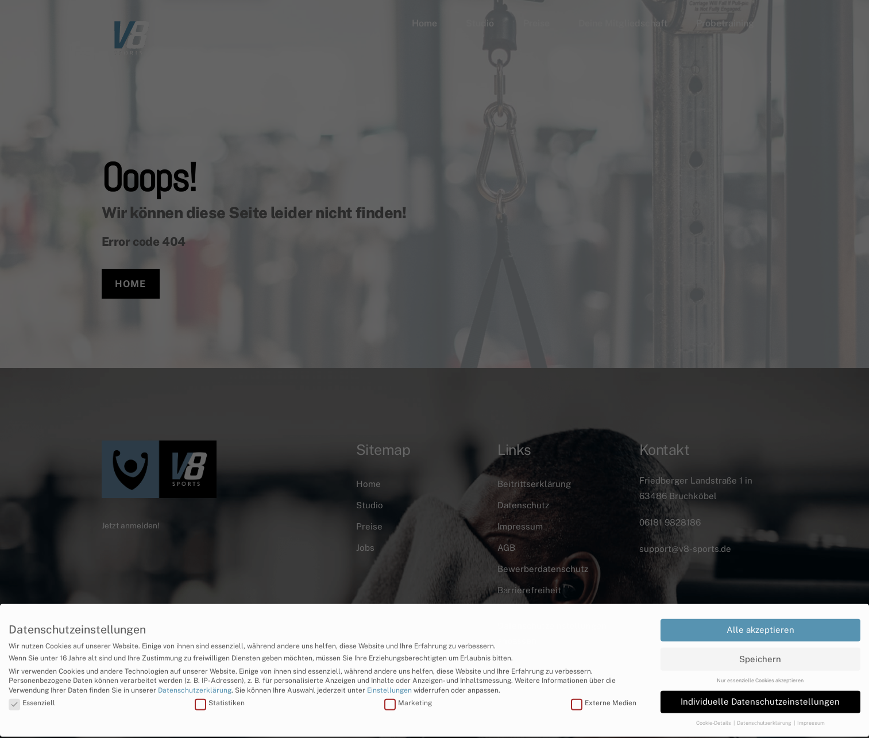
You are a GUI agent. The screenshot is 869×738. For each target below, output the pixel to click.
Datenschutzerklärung (194, 683)
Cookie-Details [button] (714, 715)
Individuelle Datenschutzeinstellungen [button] (760, 694)
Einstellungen (389, 683)
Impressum (811, 715)
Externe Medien (603, 695)
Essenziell (32, 695)
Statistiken (220, 695)
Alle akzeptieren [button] (760, 622)
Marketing (408, 695)
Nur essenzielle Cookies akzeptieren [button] (760, 673)
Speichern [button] (760, 651)
